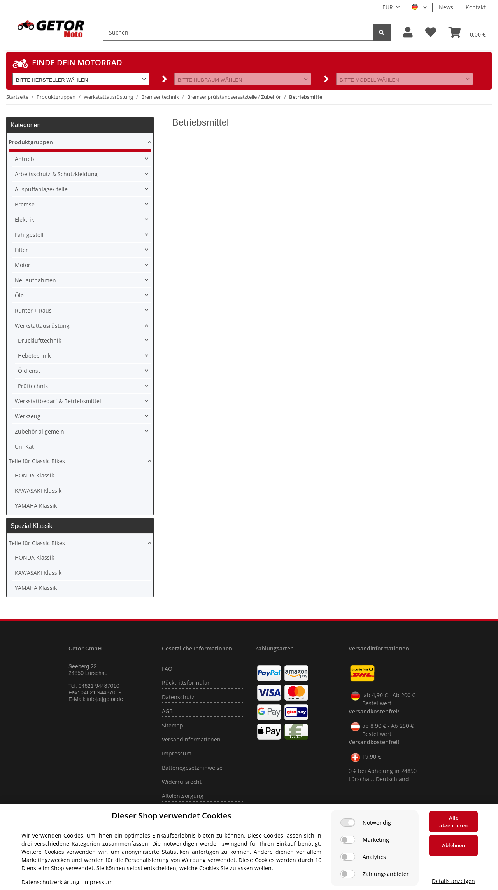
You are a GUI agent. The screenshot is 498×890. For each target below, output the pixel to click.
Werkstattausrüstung (42, 325)
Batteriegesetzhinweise (192, 767)
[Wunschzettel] (430, 32)
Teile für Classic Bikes (37, 461)
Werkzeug (27, 416)
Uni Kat (24, 446)
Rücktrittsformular (186, 682)
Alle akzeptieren (453, 821)
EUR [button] (387, 7)
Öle (19, 295)
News (446, 7)
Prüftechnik (33, 386)
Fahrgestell (29, 234)
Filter (21, 250)
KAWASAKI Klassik (38, 490)
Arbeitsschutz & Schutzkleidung (56, 174)
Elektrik (24, 219)
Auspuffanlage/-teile (41, 189)
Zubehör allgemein (39, 431)
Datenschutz (178, 697)
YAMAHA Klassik (36, 505)
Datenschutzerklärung (50, 882)
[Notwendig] (347, 822)
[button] (408, 32)
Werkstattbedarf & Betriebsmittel (58, 401)
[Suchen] (238, 32)
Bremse (25, 204)
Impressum (176, 753)
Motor (22, 265)
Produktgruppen (31, 142)
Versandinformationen (191, 739)
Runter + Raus (33, 310)
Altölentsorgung (182, 795)
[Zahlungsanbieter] (347, 874)
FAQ (167, 668)
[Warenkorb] (467, 32)
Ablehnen (453, 845)
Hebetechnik (34, 355)
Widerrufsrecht (182, 781)
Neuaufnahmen (35, 280)
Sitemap (172, 725)
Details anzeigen (453, 881)
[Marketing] (347, 840)
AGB (167, 711)
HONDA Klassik (34, 475)
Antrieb (24, 159)
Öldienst (29, 370)
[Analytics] (347, 857)
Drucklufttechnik (39, 340)
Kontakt (476, 7)
